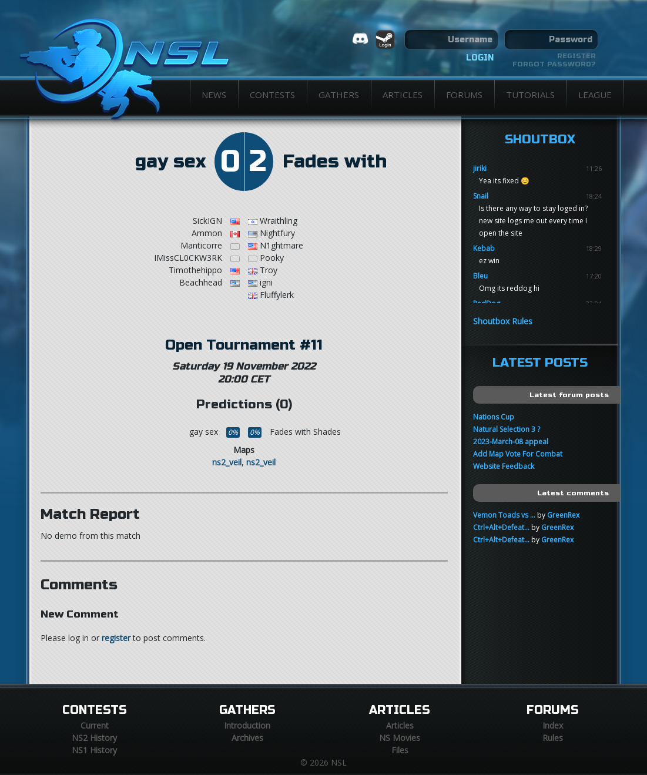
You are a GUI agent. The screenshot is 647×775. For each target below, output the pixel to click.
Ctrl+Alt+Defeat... (501, 527)
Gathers (339, 94)
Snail (480, 196)
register (116, 637)
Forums (464, 94)
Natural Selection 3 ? (506, 429)
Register (576, 56)
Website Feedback (503, 466)
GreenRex (563, 515)
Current (95, 725)
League (595, 94)
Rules (552, 737)
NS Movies (399, 737)
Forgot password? (554, 64)
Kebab (484, 248)
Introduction (247, 725)
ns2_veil (227, 462)
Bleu (480, 276)
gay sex (170, 161)
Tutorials (530, 94)
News (214, 94)
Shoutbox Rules (502, 321)
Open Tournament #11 (244, 345)
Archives (247, 737)
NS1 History (94, 750)
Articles (403, 94)
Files (399, 750)
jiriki (480, 168)
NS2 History (94, 737)
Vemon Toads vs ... (504, 515)
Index (552, 725)
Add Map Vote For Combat (517, 454)
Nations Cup (493, 417)
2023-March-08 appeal (510, 442)
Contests (272, 94)
